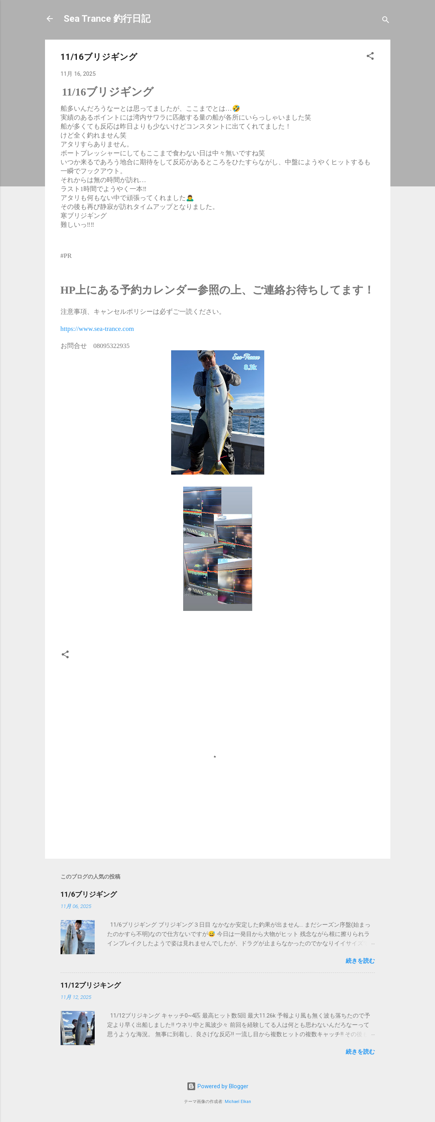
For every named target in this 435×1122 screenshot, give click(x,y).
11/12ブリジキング (91, 985)
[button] (370, 57)
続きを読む (360, 960)
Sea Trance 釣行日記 (107, 18)
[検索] (385, 21)
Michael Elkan (238, 1101)
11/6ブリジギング (89, 894)
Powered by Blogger (217, 1086)
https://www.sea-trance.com (97, 328)
